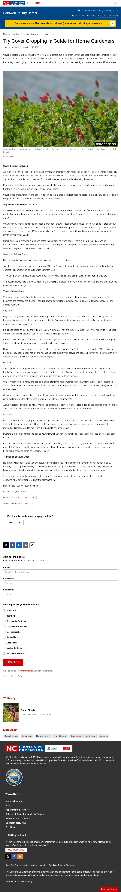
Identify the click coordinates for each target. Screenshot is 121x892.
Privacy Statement (67, 865)
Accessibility (26, 881)
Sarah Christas (20, 47)
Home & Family (42, 736)
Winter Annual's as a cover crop (18, 503)
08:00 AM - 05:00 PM (108, 15)
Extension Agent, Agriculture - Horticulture (36, 714)
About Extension (13, 801)
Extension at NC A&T (15, 823)
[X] (8, 856)
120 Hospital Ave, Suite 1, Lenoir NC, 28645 (97, 10)
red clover (103, 736)
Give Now (10, 827)
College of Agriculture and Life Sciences (25, 814)
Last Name (8, 589)
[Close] (112, 23)
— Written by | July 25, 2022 (21, 47)
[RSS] (20, 856)
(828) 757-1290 (80, 15)
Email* (6, 567)
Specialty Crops (11, 736)
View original (9, 157)
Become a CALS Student (17, 818)
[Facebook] (14, 856)
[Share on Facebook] (12, 545)
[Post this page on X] (6, 545)
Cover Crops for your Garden (83, 736)
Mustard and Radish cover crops (18, 497)
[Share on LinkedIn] (19, 545)
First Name (8, 578)
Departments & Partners (17, 809)
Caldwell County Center (20, 13)
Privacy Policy (17, 676)
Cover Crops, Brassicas (14, 491)
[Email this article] (25, 545)
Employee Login (109, 889)
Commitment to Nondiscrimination (31, 865)
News (5, 34)
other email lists (27, 671)
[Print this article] (32, 545)
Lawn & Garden (59, 736)
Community (27, 736)
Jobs (8, 805)
